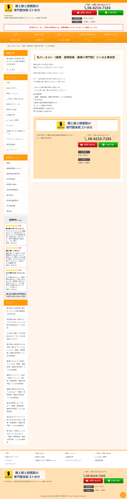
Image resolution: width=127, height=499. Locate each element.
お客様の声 (39, 40)
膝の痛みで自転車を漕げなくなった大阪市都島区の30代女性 (16, 61)
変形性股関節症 (12, 190)
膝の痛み (10, 195)
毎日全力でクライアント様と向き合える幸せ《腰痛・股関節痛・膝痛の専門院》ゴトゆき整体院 (16, 421)
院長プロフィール (111, 34)
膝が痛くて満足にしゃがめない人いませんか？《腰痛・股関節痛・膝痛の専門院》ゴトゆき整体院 (16, 436)
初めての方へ (40, 34)
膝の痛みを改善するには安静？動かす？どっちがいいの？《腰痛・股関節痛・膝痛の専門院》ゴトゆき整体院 (16, 350)
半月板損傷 (11, 206)
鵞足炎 (9, 211)
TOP (15, 34)
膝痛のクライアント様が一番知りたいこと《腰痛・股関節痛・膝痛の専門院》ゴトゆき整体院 (16, 379)
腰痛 (8, 163)
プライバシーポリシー (15, 139)
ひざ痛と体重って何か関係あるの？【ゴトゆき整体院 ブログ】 (16, 336)
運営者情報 (11, 144)
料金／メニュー (63, 34)
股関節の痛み (12, 184)
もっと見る (11, 69)
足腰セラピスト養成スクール (16, 132)
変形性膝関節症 (12, 200)
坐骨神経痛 (11, 179)
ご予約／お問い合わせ (87, 34)
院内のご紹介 (16, 40)
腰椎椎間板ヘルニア (14, 168)
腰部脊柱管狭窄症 (13, 174)
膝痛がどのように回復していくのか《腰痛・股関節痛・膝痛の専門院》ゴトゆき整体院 (16, 365)
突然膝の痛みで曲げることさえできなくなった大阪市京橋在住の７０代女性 (16, 323)
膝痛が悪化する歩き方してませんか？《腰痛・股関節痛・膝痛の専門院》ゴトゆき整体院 (16, 393)
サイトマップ (111, 40)
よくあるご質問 (63, 40)
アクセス (87, 40)
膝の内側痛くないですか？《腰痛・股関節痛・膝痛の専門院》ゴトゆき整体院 (16, 407)
